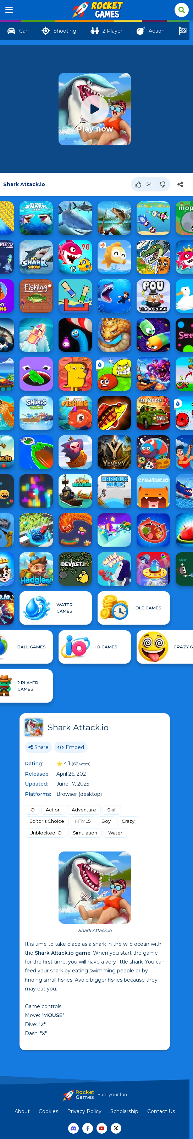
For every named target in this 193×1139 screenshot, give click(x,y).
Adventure (84, 810)
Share (38, 747)
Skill (111, 810)
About (22, 1111)
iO (32, 810)
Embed (70, 747)
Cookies (48, 1111)
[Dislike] (163, 184)
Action (53, 810)
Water (115, 833)
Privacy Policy (84, 1111)
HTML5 (82, 821)
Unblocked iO (45, 833)
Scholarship (124, 1111)
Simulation (85, 833)
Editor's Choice (46, 821)
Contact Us (161, 1111)
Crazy (128, 821)
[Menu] (9, 10)
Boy (106, 821)
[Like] (144, 184)
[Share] (180, 184)
